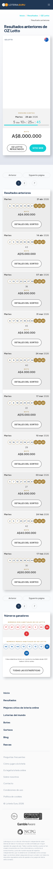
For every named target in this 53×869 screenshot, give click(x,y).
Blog (5, 737)
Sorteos (8, 729)
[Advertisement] (26, 80)
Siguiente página (36, 175)
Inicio (22, 15)
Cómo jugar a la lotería (14, 763)
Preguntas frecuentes (14, 757)
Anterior (12, 175)
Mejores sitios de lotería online (21, 707)
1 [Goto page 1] (18, 183)
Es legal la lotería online (14, 770)
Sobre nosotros (11, 777)
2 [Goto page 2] (24, 183)
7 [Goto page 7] (34, 606)
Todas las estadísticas (26, 670)
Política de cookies (12, 796)
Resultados (32, 15)
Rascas (7, 744)
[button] (49, 5)
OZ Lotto (45, 15)
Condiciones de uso (13, 790)
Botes (6, 722)
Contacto (8, 783)
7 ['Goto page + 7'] (34, 183)
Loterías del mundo (14, 714)
